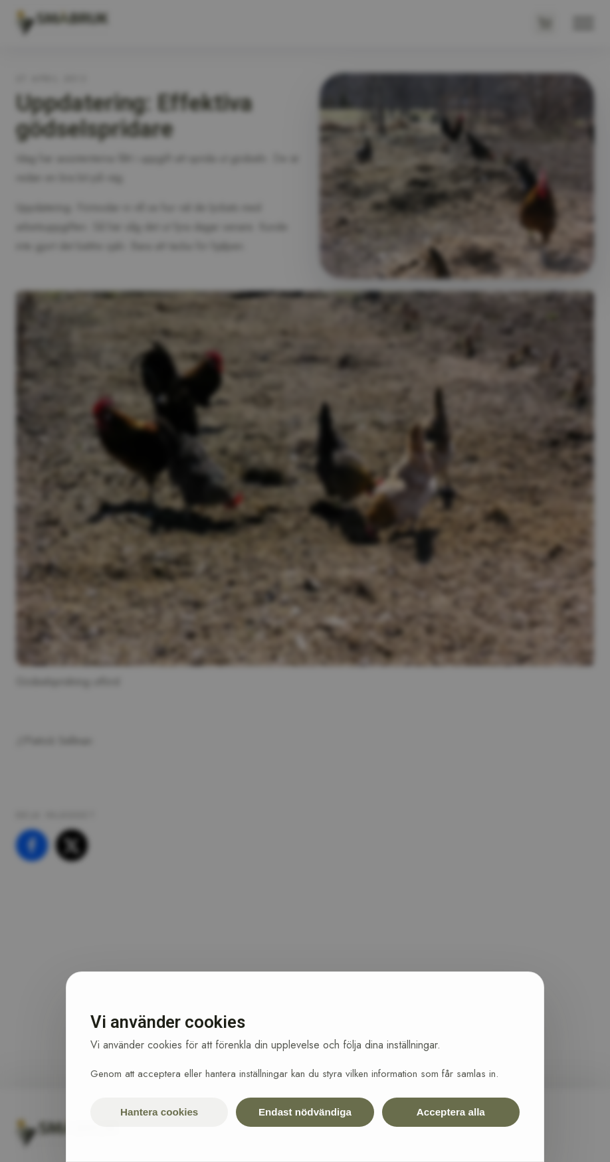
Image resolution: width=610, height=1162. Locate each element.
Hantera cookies (159, 1112)
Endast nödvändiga (305, 1112)
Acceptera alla (451, 1112)
